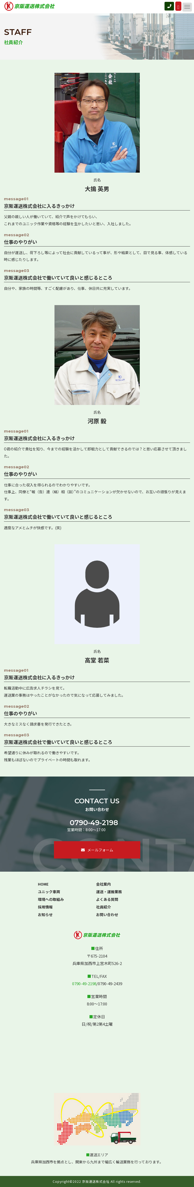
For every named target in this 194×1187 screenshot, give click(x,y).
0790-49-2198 (94, 822)
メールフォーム (97, 849)
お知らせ (45, 914)
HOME (43, 884)
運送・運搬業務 (109, 891)
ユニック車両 (49, 891)
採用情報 (45, 906)
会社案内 (103, 884)
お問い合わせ (107, 914)
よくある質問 (107, 899)
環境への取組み (51, 899)
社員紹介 (103, 906)
